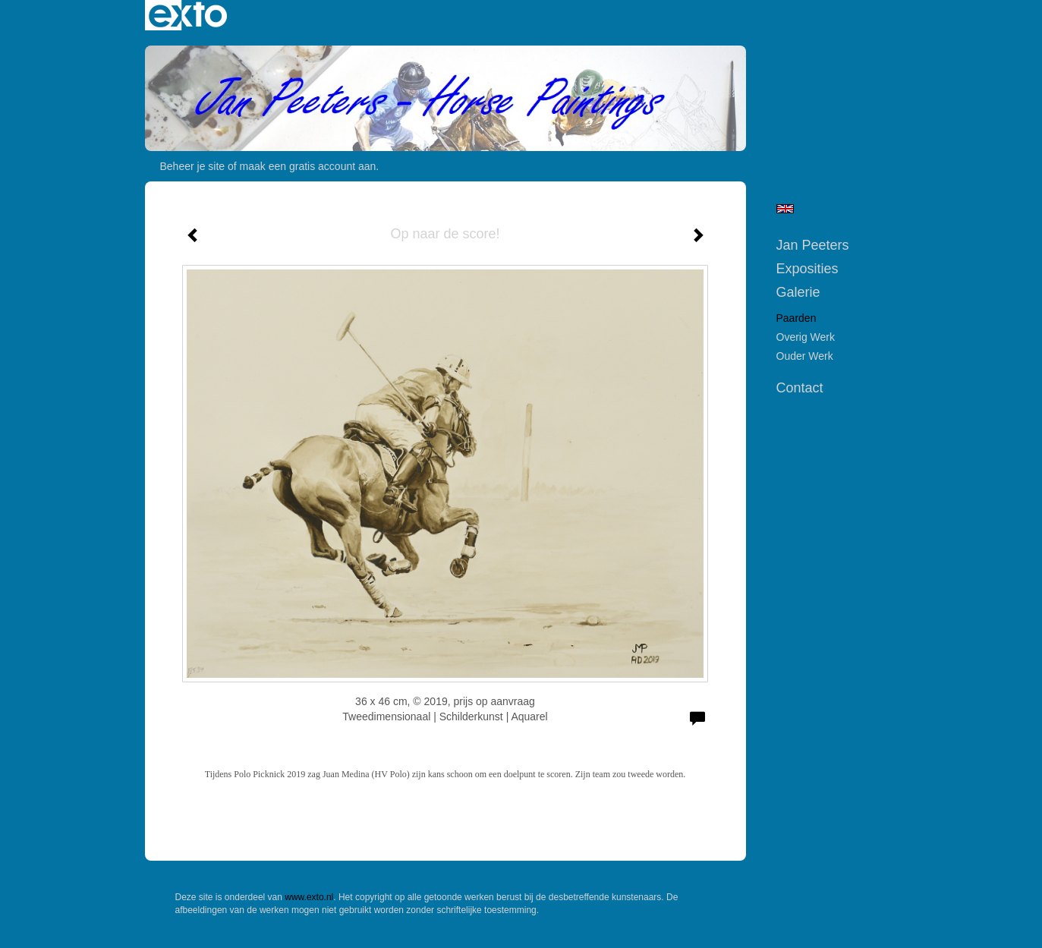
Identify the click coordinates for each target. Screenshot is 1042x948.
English (785, 208)
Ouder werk (804, 356)
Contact (799, 387)
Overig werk (806, 337)
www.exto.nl (309, 897)
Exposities (807, 268)
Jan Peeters (812, 245)
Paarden (796, 318)
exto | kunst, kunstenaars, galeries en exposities (188, 15)
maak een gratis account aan (308, 166)
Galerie (798, 292)
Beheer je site (192, 166)
